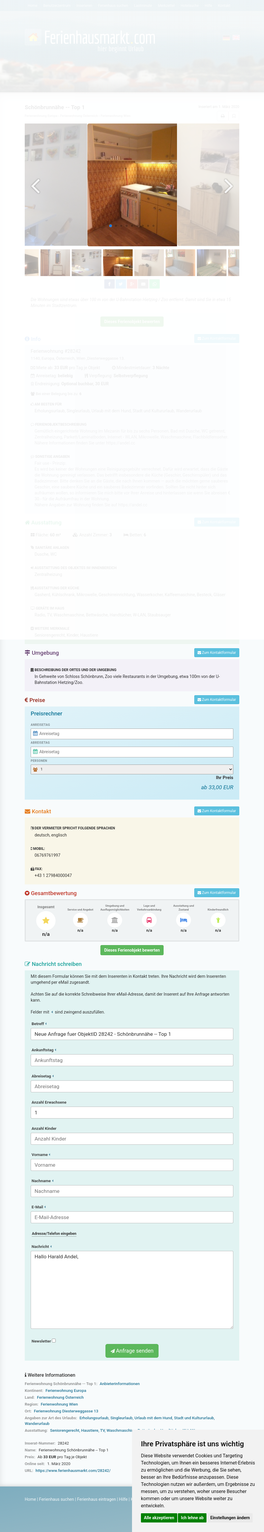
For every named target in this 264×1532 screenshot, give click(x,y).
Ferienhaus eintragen (96, 1499)
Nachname (42, 1181)
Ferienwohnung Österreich (60, 1397)
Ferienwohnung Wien (59, 1404)
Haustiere (89, 1430)
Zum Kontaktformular (217, 653)
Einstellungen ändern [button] (230, 1517)
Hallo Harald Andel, (132, 1290)
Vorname (41, 1154)
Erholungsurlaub (94, 1418)
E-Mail (39, 1207)
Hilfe (123, 1499)
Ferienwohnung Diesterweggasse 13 (66, 1411)
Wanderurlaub (37, 1423)
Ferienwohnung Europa (66, 1390)
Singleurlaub (121, 1418)
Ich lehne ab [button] (192, 1517)
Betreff (39, 1024)
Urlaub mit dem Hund (153, 1418)
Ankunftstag (44, 1050)
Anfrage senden (132, 1351)
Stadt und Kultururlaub (194, 1418)
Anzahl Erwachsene (49, 1102)
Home (30, 1499)
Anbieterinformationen (119, 1383)
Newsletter (44, 1341)
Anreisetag (40, 724)
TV (102, 1430)
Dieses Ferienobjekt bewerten (132, 950)
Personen (39, 760)
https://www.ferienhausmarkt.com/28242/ (73, 1470)
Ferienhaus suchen (56, 1499)
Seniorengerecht (64, 1430)
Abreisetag (40, 742)
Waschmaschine (121, 1430)
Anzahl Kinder (44, 1128)
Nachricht (42, 1246)
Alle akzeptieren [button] (159, 1517)
